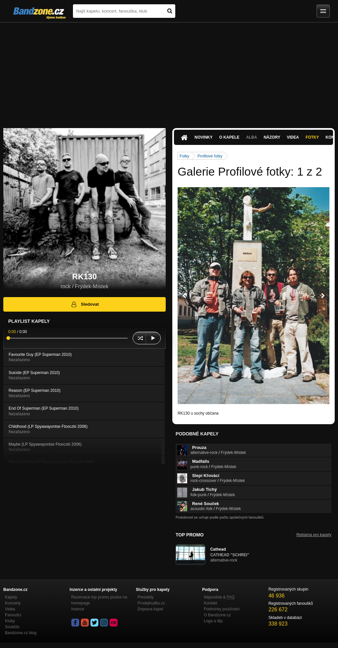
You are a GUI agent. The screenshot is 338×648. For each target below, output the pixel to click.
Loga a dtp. (213, 621)
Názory (272, 137)
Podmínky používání (222, 609)
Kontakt (210, 603)
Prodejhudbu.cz (151, 603)
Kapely (11, 597)
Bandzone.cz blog (20, 633)
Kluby (10, 621)
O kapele (229, 137)
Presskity (146, 597)
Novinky (203, 137)
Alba (251, 137)
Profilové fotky (209, 156)
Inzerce (77, 609)
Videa (293, 137)
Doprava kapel (150, 609)
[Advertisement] (169, 72)
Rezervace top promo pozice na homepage (99, 600)
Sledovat (84, 304)
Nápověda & (219, 597)
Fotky (312, 137)
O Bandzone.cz (217, 615)
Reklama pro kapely (313, 534)
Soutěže (12, 627)
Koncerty (12, 603)
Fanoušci (13, 615)
